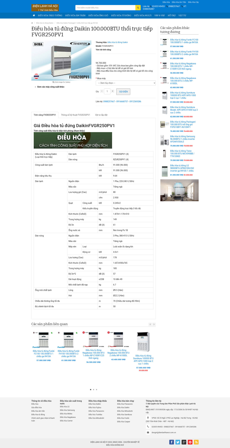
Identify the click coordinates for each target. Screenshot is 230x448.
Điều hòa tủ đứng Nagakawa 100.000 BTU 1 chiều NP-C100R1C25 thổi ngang (183, 66)
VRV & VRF (159, 15)
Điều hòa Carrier (66, 421)
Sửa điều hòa (36, 408)
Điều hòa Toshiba (95, 415)
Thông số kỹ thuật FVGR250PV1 (75, 115)
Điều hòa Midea (66, 414)
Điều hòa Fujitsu (95, 408)
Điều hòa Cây (193, 2)
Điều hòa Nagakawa (68, 417)
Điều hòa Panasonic (96, 411)
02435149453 (158, 6)
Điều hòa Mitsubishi (96, 418)
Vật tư (182, 15)
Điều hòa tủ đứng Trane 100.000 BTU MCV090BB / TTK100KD (182, 153)
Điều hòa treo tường (50, 15)
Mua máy (101, 78)
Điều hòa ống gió (98, 15)
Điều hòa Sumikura (124, 415)
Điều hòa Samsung (67, 410)
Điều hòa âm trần (179, 2)
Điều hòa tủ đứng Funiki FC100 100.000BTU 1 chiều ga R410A (43, 354)
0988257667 (174, 6)
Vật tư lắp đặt (101, 115)
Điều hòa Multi (143, 15)
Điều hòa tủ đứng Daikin (44, 23)
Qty (97, 91)
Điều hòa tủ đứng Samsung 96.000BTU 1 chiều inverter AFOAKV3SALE (182, 139)
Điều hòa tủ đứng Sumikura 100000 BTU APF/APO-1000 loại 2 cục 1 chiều (183, 95)
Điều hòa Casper (123, 422)
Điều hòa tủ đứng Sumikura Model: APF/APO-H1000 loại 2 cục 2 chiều (184, 110)
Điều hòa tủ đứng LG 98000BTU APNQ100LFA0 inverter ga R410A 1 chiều (182, 168)
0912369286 (135, 101)
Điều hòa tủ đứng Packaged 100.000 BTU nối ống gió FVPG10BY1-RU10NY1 (183, 124)
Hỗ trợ (172, 15)
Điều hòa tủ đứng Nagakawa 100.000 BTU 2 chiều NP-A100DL (119, 353)
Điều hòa (166, 2)
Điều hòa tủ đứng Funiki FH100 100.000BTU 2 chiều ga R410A (68, 354)
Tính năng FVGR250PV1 (45, 115)
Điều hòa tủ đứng (121, 15)
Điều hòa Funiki (123, 418)
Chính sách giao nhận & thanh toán (43, 419)
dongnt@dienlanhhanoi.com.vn (164, 433)
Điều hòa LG (64, 407)
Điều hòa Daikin (95, 404)
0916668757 (122, 101)
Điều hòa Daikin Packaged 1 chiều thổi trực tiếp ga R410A (77, 23)
